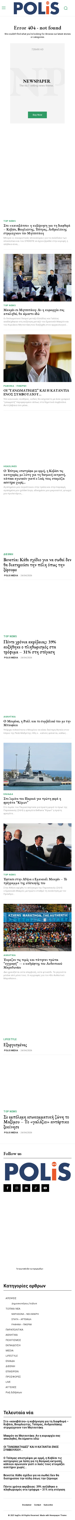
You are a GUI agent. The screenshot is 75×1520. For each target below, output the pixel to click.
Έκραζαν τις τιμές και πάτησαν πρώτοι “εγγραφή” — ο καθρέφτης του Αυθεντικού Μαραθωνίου (32, 963)
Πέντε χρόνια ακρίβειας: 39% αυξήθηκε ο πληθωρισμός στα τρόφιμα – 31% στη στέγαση (29, 647)
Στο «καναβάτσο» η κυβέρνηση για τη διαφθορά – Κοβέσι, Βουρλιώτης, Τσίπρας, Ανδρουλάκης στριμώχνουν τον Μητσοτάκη (36, 229)
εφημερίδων (38, 1269)
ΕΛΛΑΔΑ (8, 794)
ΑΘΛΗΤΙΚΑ (9, 717)
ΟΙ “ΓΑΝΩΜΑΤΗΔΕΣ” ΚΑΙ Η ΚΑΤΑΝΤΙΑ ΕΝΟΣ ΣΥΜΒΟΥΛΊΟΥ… (36, 392)
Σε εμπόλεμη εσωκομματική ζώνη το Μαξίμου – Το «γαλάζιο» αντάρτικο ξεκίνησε (36, 1122)
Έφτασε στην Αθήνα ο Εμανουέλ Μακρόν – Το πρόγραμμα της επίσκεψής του (35, 881)
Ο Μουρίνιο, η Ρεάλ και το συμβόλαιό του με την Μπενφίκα (37, 723)
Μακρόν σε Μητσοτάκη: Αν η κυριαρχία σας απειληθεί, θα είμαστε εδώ (33, 312)
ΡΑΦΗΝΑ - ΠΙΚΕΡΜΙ (14, 386)
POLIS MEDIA (11, 575)
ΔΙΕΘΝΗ (8, 554)
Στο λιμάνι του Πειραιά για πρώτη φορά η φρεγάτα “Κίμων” (32, 800)
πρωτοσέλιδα (24, 1269)
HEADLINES (10, 466)
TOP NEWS (9, 221)
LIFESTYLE (10, 1039)
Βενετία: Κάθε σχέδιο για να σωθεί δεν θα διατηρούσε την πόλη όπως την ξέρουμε (37, 565)
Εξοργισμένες (15, 1045)
